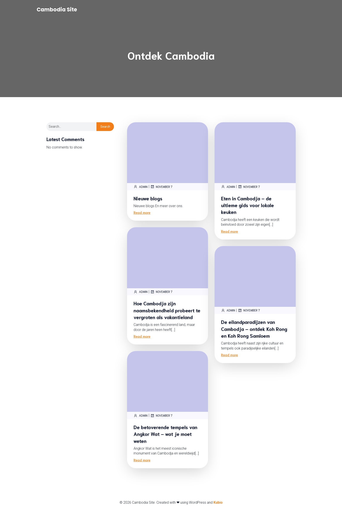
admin (141, 187)
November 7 (161, 187)
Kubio (218, 503)
